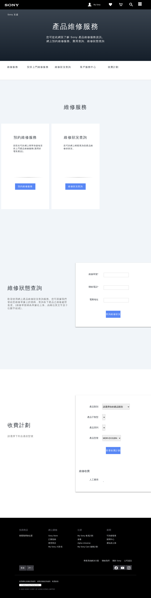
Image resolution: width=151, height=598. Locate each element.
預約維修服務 (25, 186)
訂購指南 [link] (52, 539)
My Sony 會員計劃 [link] (85, 536)
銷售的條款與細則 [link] (43, 581)
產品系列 (94, 427)
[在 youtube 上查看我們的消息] (122, 567)
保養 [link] (79, 539)
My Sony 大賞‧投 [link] (55, 547)
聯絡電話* (93, 286)
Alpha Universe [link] (84, 543)
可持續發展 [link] (111, 536)
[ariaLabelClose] (141, 4)
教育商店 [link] (52, 543)
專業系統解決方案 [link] (91, 561)
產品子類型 (92, 416)
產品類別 (94, 406)
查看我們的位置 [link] (26, 536)
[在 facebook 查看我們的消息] (116, 567)
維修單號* (93, 273)
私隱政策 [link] (55, 581)
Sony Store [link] (53, 536)
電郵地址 (94, 299)
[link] (11, 4)
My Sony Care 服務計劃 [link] (88, 547)
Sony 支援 (13, 14)
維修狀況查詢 (75, 186)
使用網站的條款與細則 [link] (27, 581)
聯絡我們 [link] (106, 561)
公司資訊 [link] (128, 561)
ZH (29, 568)
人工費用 (94, 479)
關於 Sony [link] (117, 561)
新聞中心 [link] (110, 539)
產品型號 (94, 437)
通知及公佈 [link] (111, 543)
